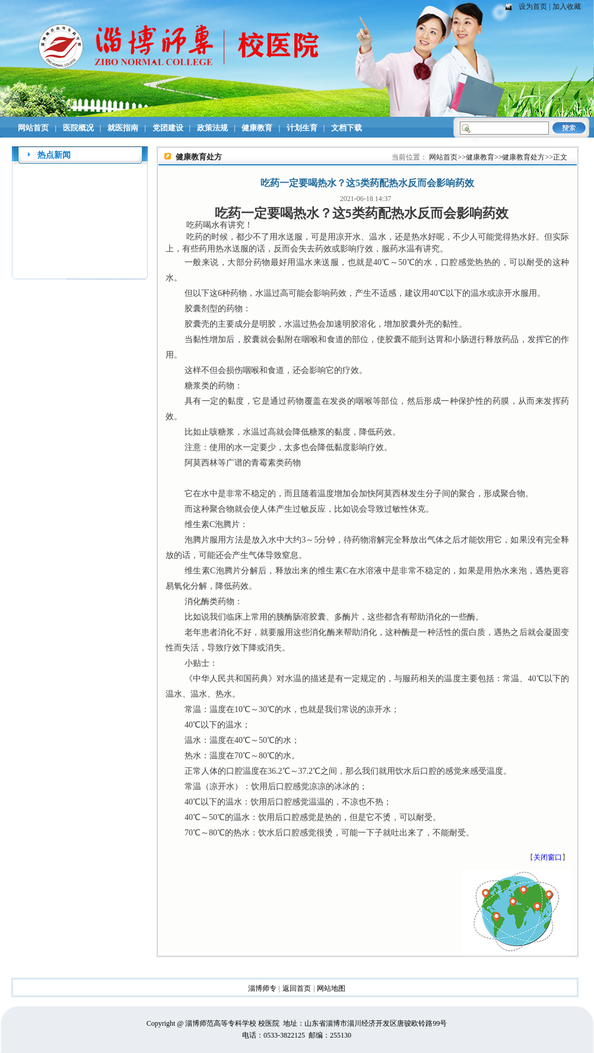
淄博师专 (262, 988)
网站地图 (331, 988)
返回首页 (296, 988)
